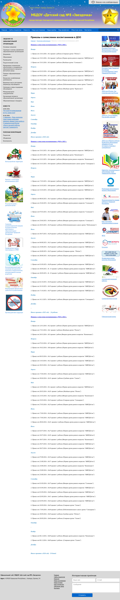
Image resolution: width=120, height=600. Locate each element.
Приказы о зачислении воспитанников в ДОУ (12, 180)
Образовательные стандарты (12, 101)
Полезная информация (43, 41)
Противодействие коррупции (14, 312)
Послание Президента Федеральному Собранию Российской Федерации (110, 49)
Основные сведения (9, 47)
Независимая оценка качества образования (109, 259)
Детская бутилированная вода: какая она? (12, 111)
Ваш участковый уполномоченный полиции (110, 222)
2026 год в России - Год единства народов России (110, 92)
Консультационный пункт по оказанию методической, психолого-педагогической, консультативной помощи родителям (14, 270)
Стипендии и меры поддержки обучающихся (13, 88)
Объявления (7, 138)
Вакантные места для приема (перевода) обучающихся (12, 83)
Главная (4, 30)
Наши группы (51, 30)
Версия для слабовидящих (107, 2)
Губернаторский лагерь (109, 317)
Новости (26, 30)
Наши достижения (38, 30)
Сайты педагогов (15, 30)
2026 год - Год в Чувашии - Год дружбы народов (110, 116)
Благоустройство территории (14, 161)
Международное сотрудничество (8, 92)
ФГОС (103, 235)
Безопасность (7, 141)
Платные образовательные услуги (11, 74)
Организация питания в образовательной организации (13, 97)
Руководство (7, 60)
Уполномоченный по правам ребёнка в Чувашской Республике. (110, 201)
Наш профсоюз (63, 30)
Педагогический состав (10, 63)
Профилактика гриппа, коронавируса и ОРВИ (12, 249)
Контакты (87, 30)
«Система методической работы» (109, 280)
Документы (6, 54)
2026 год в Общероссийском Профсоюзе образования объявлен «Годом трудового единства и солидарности (110, 144)
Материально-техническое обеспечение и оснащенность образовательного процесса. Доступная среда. (12, 68)
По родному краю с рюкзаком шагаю (11, 204)
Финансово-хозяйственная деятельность (11, 79)
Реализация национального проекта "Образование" (110, 189)
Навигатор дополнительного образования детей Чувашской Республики (111, 171)
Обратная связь (76, 30)
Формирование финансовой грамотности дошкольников (14, 289)
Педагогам (6, 135)
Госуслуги (105, 247)
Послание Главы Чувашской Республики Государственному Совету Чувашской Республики (110, 70)
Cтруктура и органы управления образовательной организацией (13, 50)
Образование (7, 57)
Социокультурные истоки (109, 298)
